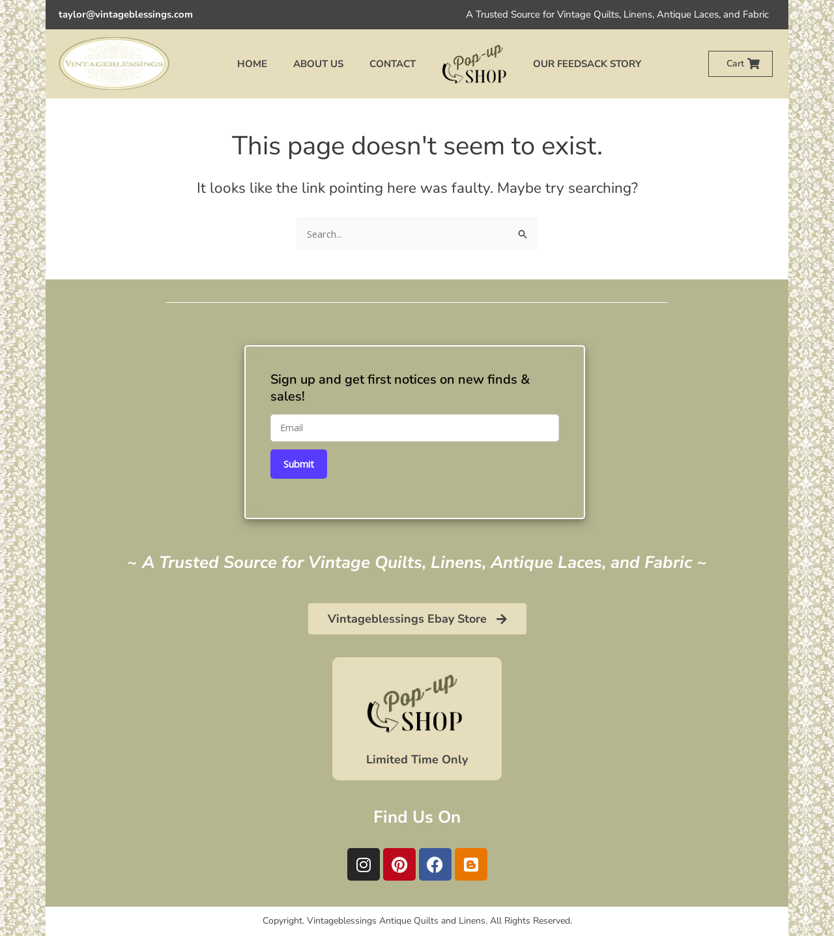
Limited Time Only (417, 759)
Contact (392, 63)
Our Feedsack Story (587, 63)
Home (252, 63)
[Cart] (753, 63)
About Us (318, 63)
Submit (298, 463)
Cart (735, 63)
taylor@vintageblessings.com (126, 14)
